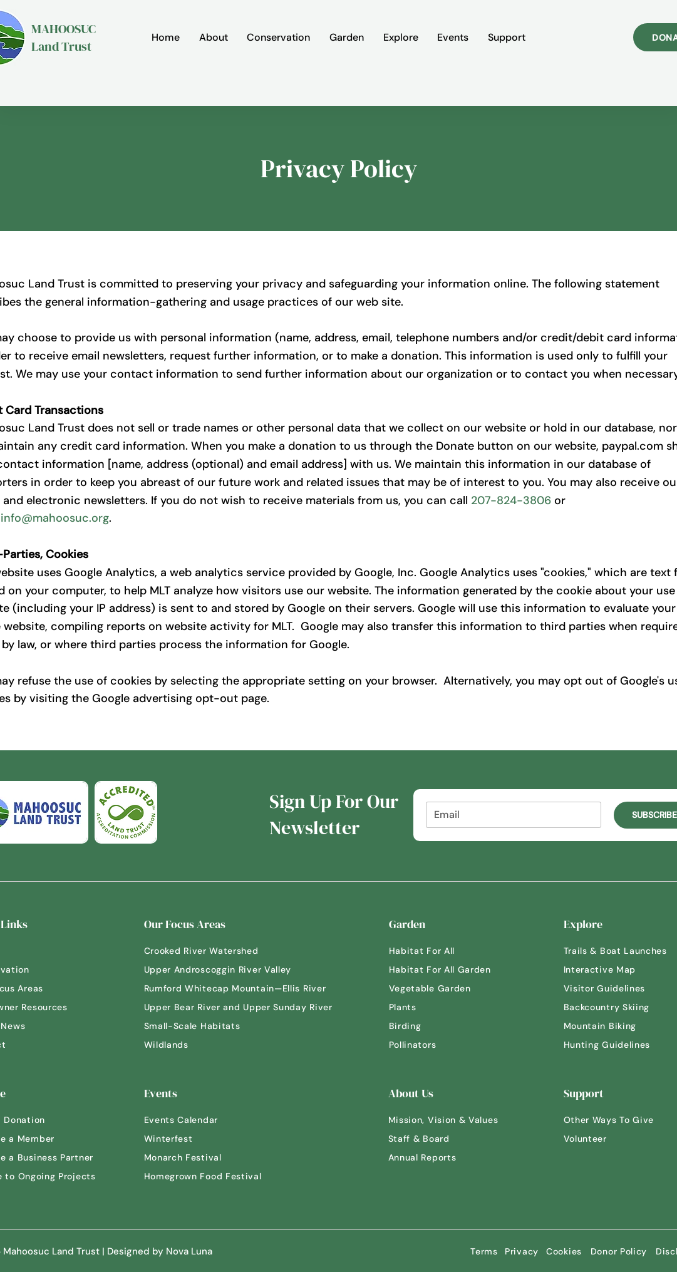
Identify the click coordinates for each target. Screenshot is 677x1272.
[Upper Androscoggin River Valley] (225, 969)
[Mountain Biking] (607, 1025)
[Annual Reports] (435, 1157)
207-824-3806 (511, 500)
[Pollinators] (433, 1044)
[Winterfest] (175, 1138)
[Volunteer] (607, 1138)
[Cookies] (564, 1251)
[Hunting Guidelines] (616, 1044)
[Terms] (484, 1251)
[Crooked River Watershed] (210, 950)
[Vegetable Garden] (439, 988)
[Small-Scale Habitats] (200, 1025)
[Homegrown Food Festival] (210, 1176)
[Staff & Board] (435, 1138)
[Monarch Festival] (188, 1157)
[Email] (510, 814)
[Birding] (433, 1025)
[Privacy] (522, 1251)
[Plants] (433, 1007)
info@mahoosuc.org (55, 517)
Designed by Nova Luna (159, 1251)
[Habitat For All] (433, 950)
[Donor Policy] (619, 1251)
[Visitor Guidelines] (614, 988)
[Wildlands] (188, 1044)
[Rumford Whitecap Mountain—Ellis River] (241, 988)
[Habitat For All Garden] (448, 969)
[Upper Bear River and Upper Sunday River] (244, 1007)
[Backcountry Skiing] (616, 1007)
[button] (213, 37)
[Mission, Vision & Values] (451, 1119)
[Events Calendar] (191, 1119)
